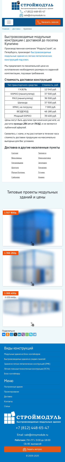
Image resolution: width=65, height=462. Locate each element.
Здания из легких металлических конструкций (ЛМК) (27, 364)
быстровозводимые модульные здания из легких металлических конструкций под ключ (28, 56)
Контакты (8, 401)
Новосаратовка (44, 158)
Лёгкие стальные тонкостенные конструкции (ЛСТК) (27, 369)
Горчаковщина (17, 163)
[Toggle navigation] (9, 22)
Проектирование (11, 391)
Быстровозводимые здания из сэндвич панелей (24, 359)
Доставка (8, 396)
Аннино (41, 177)
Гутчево (41, 172)
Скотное (14, 153)
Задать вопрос (32, 449)
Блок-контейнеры (12, 373)
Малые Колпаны (18, 172)
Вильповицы (16, 158)
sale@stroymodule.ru (34, 15)
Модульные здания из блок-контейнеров (22, 354)
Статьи (7, 406)
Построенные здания (13, 387)
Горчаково (42, 167)
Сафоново (15, 177)
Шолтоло (15, 167)
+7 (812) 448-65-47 (34, 11)
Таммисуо (42, 153)
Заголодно (42, 163)
